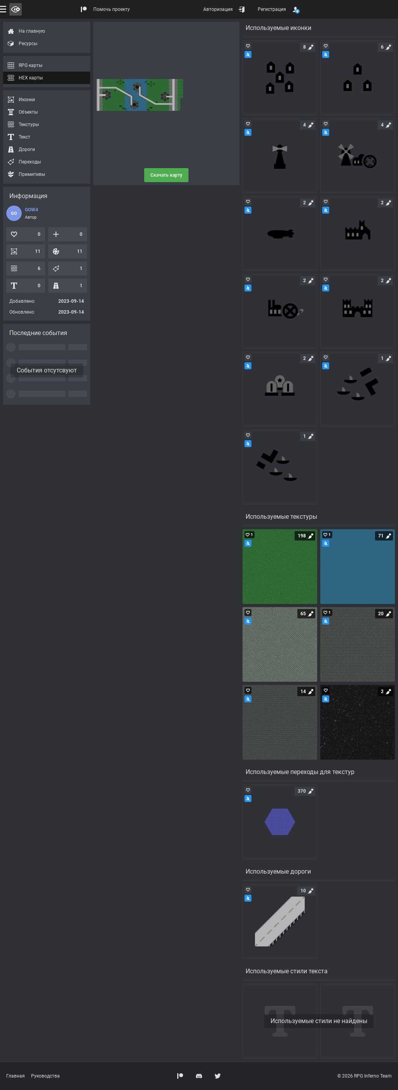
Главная (15, 1076)
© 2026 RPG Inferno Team (364, 1076)
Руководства (45, 1076)
